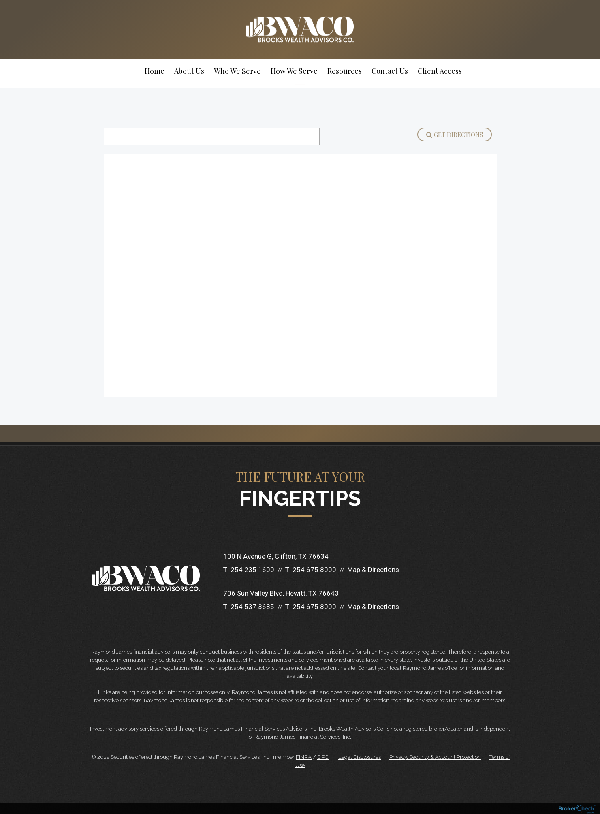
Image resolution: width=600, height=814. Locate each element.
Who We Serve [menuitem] (237, 71)
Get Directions (454, 134)
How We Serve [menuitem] (294, 71)
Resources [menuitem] (344, 71)
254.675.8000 (314, 570)
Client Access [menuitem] (440, 71)
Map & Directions (373, 570)
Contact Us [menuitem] (390, 71)
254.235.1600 (252, 570)
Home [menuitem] (154, 71)
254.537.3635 (252, 606)
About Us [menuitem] (189, 71)
